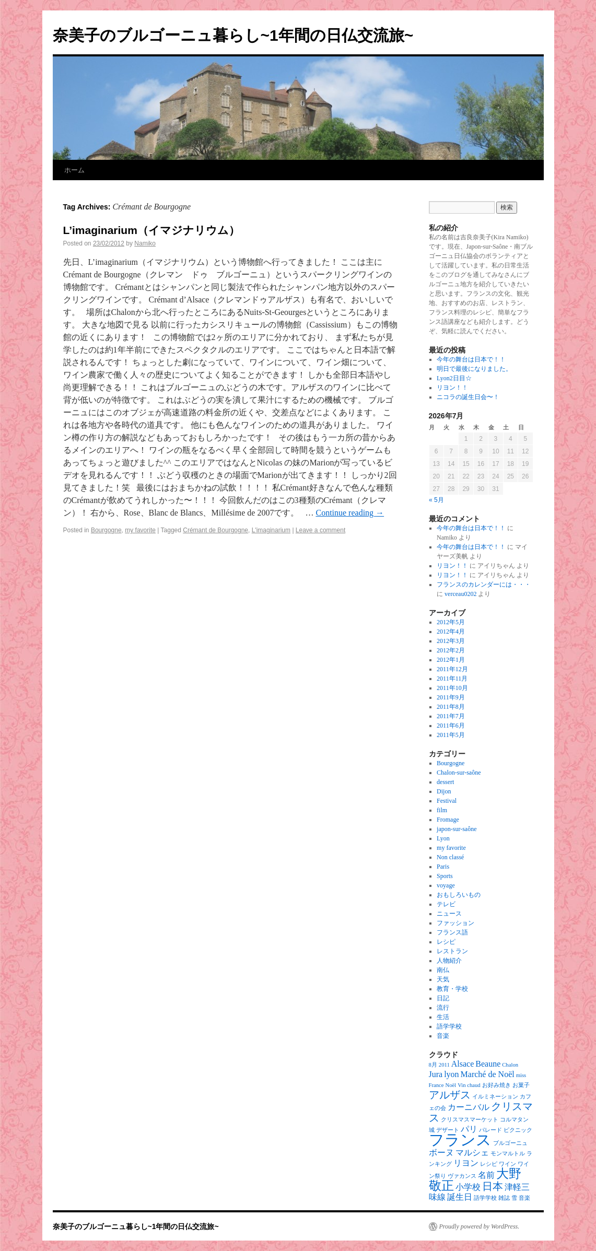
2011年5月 (451, 735)
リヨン (465, 1163)
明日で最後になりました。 (474, 368)
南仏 (443, 970)
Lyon (443, 838)
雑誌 (504, 1198)
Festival (447, 800)
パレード (490, 1130)
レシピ (446, 941)
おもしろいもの (459, 894)
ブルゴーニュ (510, 1143)
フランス (460, 1139)
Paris (443, 866)
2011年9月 (451, 697)
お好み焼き (496, 1085)
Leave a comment (320, 530)
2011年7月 (451, 716)
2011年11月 (452, 678)
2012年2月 (451, 650)
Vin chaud (469, 1085)
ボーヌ (441, 1152)
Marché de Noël (488, 1074)
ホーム (74, 170)
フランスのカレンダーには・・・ (484, 584)
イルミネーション (495, 1097)
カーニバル (468, 1107)
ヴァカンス (462, 1176)
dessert (445, 782)
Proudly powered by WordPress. (479, 1226)
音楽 (443, 1035)
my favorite (140, 530)
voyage (446, 885)
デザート (447, 1130)
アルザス (450, 1095)
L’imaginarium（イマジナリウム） (151, 230)
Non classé (450, 857)
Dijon (444, 791)
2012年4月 (451, 631)
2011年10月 (452, 688)
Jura (436, 1074)
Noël (451, 1085)
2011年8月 (451, 706)
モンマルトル (507, 1153)
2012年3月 (451, 641)
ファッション (455, 923)
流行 (443, 1007)
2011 (444, 1065)
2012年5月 (451, 622)
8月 (433, 1065)
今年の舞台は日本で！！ (471, 359)
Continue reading (349, 512)
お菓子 (521, 1085)
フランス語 (452, 932)
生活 (443, 1017)
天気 (443, 979)
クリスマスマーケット (469, 1120)
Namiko (145, 243)
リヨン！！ (452, 387)
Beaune (487, 1063)
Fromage (448, 819)
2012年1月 (451, 659)
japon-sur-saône (456, 829)
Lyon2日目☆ (454, 378)
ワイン (507, 1164)
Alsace (462, 1063)
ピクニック (518, 1130)
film (442, 810)
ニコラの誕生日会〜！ (468, 397)
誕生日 (459, 1196)
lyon (451, 1074)
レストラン (452, 951)
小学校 (468, 1187)
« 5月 (436, 500)
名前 (486, 1175)
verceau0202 (460, 594)
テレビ (446, 904)
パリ (469, 1129)
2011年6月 (451, 725)
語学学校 (449, 1026)
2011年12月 (452, 669)
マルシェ (472, 1152)
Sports (445, 876)
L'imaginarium (271, 530)
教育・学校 (452, 988)
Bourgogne (106, 530)
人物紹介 (449, 960)
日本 (492, 1186)
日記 (443, 998)
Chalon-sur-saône (459, 772)
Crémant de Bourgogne (215, 530)
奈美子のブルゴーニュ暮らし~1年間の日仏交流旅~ (233, 35)
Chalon (510, 1065)
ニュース (449, 913)
